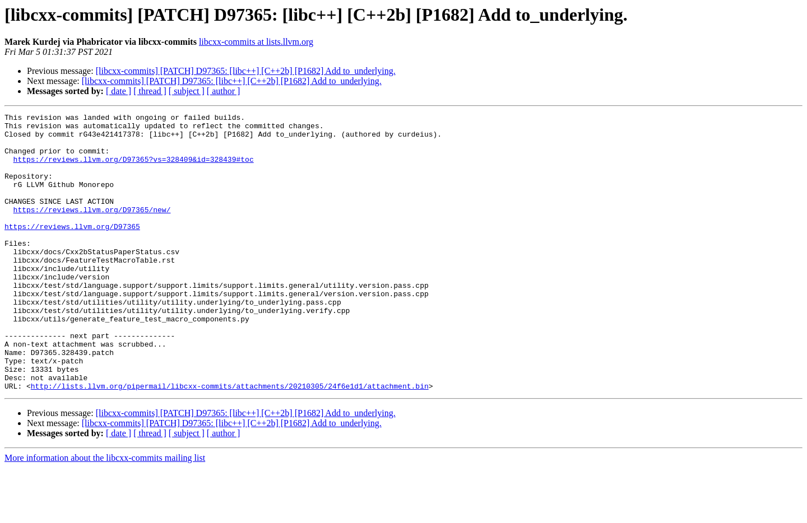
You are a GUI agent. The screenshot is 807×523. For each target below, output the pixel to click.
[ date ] (118, 91)
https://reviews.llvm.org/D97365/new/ (92, 230)
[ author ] (223, 91)
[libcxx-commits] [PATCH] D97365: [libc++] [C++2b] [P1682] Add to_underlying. (246, 71)
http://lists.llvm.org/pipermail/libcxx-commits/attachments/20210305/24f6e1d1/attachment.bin (230, 441)
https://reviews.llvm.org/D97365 (72, 250)
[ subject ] (187, 91)
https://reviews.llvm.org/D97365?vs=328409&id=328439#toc (133, 169)
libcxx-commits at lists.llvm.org (256, 41)
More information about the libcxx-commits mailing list (104, 513)
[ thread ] (149, 91)
